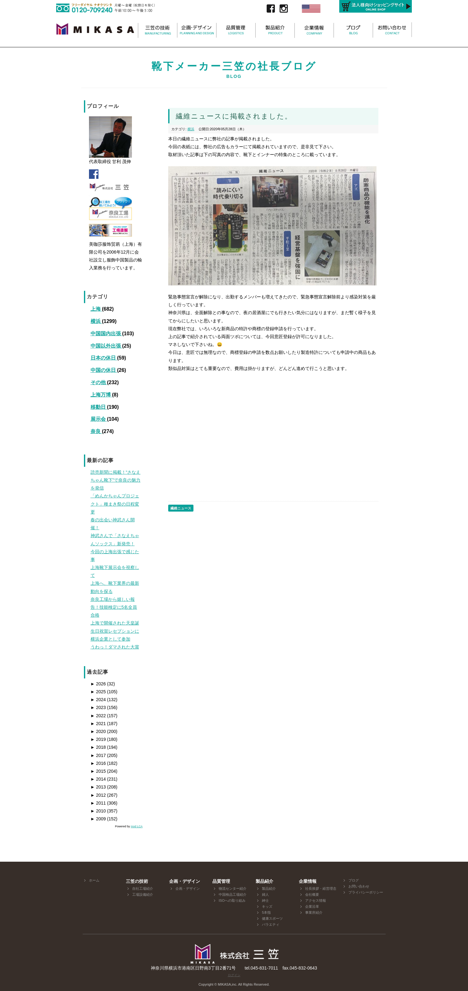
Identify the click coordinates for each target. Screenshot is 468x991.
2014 (98, 779)
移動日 (99, 407)
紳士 (265, 900)
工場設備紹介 (142, 894)
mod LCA (137, 826)
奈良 (96, 431)
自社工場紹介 (142, 888)
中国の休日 (104, 370)
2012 (98, 795)
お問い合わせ (358, 886)
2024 (98, 699)
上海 (96, 309)
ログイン (234, 975)
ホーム (94, 880)
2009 (98, 818)
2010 (98, 810)
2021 (98, 723)
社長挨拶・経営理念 (320, 888)
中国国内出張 (106, 333)
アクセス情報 (315, 900)
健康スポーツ (272, 918)
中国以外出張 (106, 346)
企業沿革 (312, 906)
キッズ (267, 906)
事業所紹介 (314, 912)
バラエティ (270, 924)
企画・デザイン (187, 888)
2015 (98, 771)
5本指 (266, 912)
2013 (98, 786)
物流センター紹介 (232, 888)
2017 (98, 755)
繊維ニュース (180, 508)
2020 (98, 731)
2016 (98, 763)
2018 (98, 747)
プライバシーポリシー (365, 892)
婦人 (265, 894)
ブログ (353, 880)
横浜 (96, 321)
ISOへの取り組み (232, 900)
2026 (98, 683)
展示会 (99, 419)
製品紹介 (269, 888)
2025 (98, 691)
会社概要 (312, 894)
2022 (98, 715)
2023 (98, 707)
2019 (98, 739)
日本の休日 (104, 358)
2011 (98, 803)
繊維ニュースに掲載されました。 (234, 116)
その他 (99, 382)
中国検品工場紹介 (232, 894)
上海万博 (101, 394)
